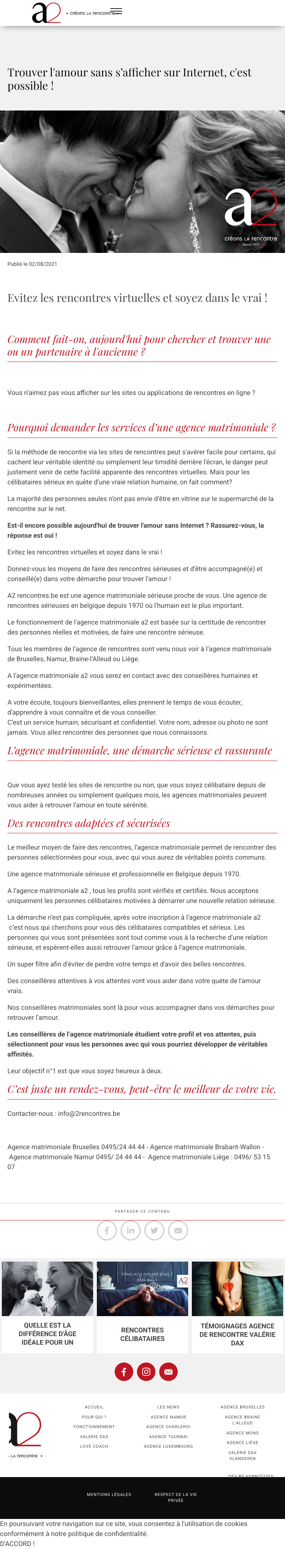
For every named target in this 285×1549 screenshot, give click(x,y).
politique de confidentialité (107, 1534)
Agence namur (168, 1417)
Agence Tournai (168, 1436)
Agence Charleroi (168, 1426)
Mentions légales (109, 1494)
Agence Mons (242, 1433)
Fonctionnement (94, 1426)
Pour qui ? (94, 1417)
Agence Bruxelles (242, 1407)
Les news (168, 1407)
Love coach (94, 1446)
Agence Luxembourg (168, 1446)
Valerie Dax (94, 1436)
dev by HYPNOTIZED (251, 1476)
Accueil (94, 1407)
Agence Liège (243, 1442)
